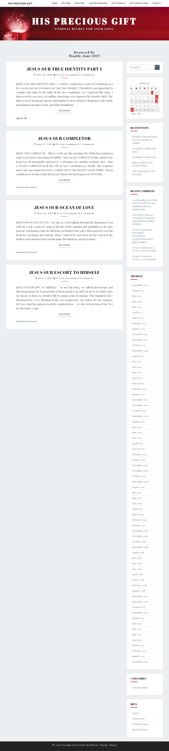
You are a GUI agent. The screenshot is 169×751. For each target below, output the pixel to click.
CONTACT (156, 3)
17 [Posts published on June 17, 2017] (156, 101)
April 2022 (137, 312)
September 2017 (140, 612)
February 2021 (139, 388)
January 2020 (138, 459)
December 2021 (139, 334)
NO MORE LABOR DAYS (144, 157)
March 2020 (138, 448)
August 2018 (138, 552)
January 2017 (138, 656)
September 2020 (140, 416)
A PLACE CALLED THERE (144, 249)
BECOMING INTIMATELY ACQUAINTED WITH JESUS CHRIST (142, 237)
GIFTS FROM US (118, 3)
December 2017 (139, 596)
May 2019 (136, 503)
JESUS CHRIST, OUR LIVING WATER (142, 164)
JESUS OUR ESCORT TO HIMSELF (64, 272)
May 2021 (136, 372)
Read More (65, 110)
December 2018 (139, 530)
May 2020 (137, 437)
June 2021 (137, 366)
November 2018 (140, 536)
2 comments (87, 74)
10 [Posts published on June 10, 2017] (157, 96)
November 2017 (139, 601)
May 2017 (136, 634)
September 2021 (140, 350)
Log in (135, 713)
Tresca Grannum (66, 74)
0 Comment (87, 213)
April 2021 (137, 377)
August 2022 (138, 290)
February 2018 (139, 585)
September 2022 (140, 285)
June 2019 (137, 498)
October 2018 (138, 541)
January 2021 (138, 394)
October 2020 (139, 410)
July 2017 (136, 623)
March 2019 (138, 514)
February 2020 (139, 454)
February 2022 (139, 323)
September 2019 (140, 481)
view (34, 187)
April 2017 (137, 640)
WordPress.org (140, 729)
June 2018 (137, 563)
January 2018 (138, 590)
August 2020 (138, 421)
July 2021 (136, 361)
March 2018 (138, 579)
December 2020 (140, 399)
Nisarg (113, 745)
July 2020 (136, 427)
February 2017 (139, 650)
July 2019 (136, 492)
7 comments (87, 144)
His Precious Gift (20, 3)
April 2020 (137, 443)
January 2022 (138, 328)
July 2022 (136, 296)
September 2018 (140, 547)
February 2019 (139, 519)
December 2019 (140, 465)
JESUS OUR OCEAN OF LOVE (64, 207)
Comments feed (140, 724)
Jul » (140, 113)
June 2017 (136, 629)
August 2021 (138, 356)
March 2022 (138, 317)
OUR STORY (80, 3)
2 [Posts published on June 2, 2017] (152, 92)
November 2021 (140, 339)
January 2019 (138, 525)
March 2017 (138, 645)
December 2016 (140, 661)
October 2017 (138, 607)
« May (133, 113)
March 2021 (138, 383)
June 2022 (137, 301)
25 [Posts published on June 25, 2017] (132, 109)
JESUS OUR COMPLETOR (64, 138)
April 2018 (137, 574)
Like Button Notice (23, 187)
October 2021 (138, 345)
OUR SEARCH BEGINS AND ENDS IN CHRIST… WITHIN (144, 221)
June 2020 (137, 432)
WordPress (92, 745)
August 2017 (138, 618)
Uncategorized (139, 687)
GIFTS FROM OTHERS (138, 3)
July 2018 (136, 558)
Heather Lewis (139, 256)
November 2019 (140, 470)
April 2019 (137, 508)
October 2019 (139, 476)
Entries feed (138, 718)
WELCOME (65, 3)
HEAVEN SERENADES (98, 3)
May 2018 (136, 569)
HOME (54, 3)
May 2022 (137, 306)
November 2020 (140, 405)
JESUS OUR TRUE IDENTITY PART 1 (64, 69)
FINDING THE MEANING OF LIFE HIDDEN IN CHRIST (144, 140)
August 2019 (138, 487)
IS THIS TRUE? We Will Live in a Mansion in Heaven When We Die (144, 205)
